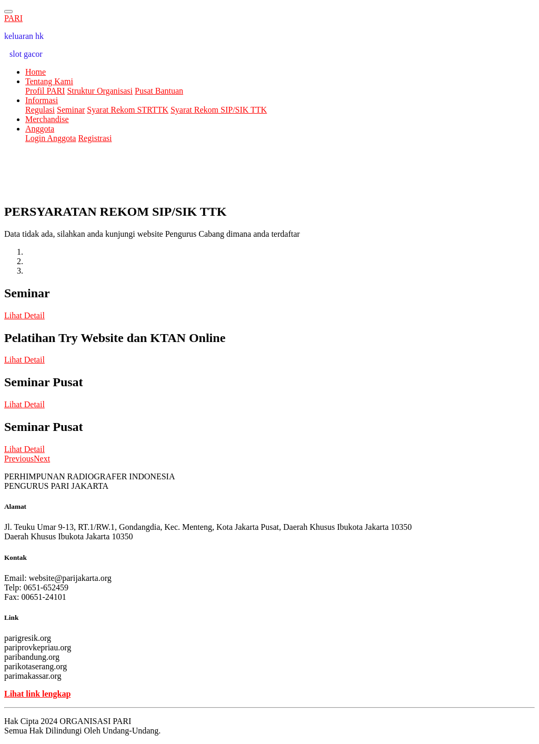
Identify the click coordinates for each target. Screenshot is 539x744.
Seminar (71, 109)
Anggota (39, 128)
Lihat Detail (24, 315)
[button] (19, 458)
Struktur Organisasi (100, 90)
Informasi (41, 100)
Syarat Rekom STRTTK (127, 109)
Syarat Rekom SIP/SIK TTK (219, 109)
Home (35, 71)
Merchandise (47, 119)
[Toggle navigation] (8, 11)
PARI (13, 18)
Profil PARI (45, 90)
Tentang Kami (49, 81)
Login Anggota (50, 138)
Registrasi (95, 138)
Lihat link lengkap (37, 693)
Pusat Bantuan (159, 90)
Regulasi (40, 109)
